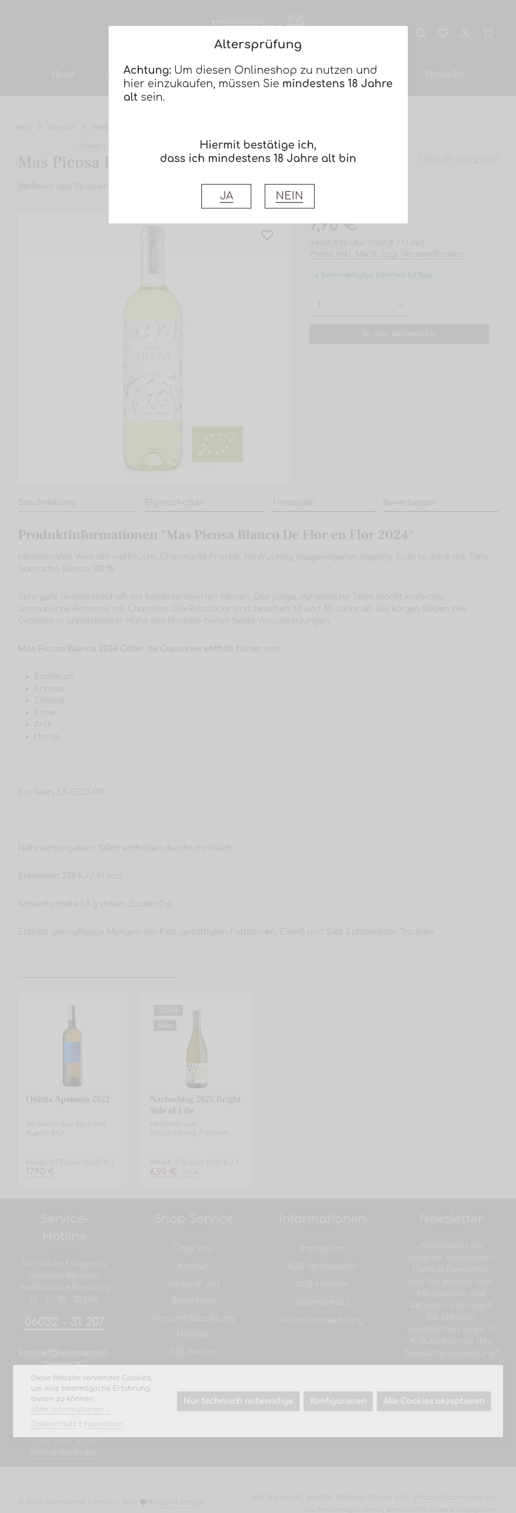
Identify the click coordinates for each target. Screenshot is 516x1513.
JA (226, 196)
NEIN (289, 196)
